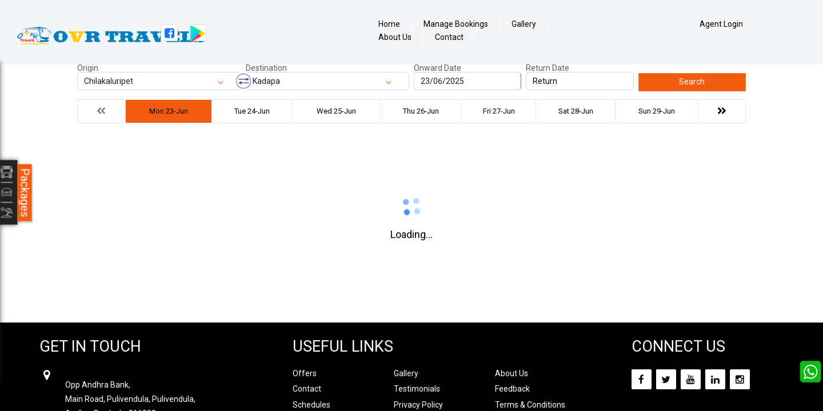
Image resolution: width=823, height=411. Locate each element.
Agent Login (721, 24)
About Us (395, 37)
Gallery (524, 24)
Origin (87, 68)
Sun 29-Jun (656, 111)
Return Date (547, 68)
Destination (266, 68)
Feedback (512, 388)
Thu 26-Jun (421, 111)
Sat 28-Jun (575, 111)
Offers (305, 373)
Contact (449, 37)
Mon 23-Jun (168, 111)
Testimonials (417, 388)
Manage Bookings (456, 24)
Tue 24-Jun (252, 111)
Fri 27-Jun (499, 111)
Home (389, 24)
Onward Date (437, 68)
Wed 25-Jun (336, 111)
